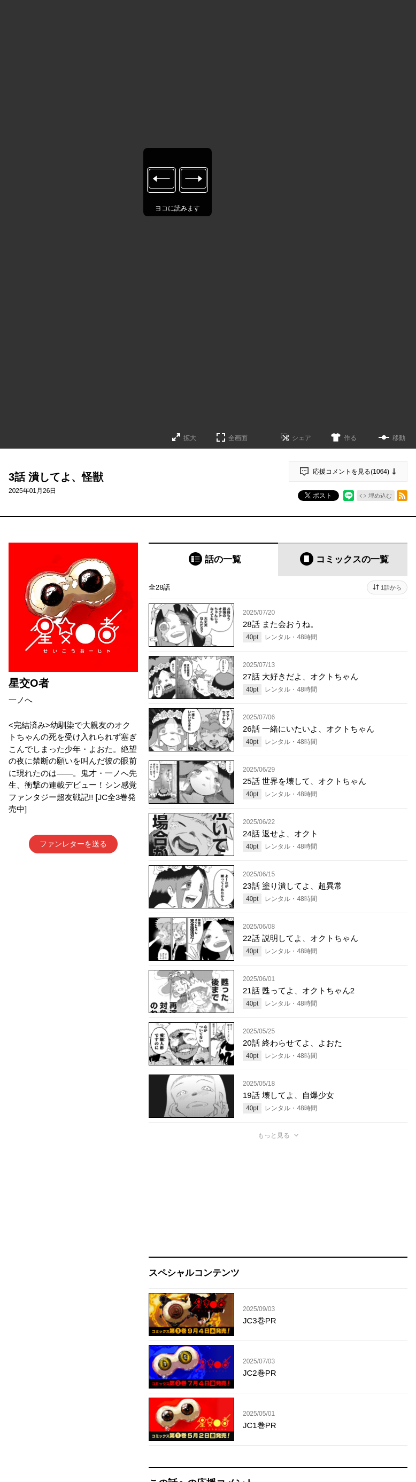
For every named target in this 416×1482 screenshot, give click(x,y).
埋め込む (380, 495)
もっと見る (274, 1135)
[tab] (213, 559)
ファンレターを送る (73, 844)
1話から (391, 587)
